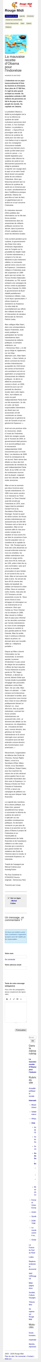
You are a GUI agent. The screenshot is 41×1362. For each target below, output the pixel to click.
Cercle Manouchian (12, 23)
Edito (22, 23)
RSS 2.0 (8, 1359)
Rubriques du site (11, 16)
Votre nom (9, 953)
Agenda (22, 16)
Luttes (31, 1257)
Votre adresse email (13, 965)
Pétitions (8, 27)
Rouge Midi (14, 10)
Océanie (34, 1240)
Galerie (28, 23)
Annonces (30, 16)
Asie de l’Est (36, 1129)
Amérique (35, 1212)
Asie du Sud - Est (36, 1158)
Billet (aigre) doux (31, 1285)
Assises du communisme (14, 20)
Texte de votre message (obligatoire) (14, 984)
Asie (33, 1123)
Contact (30, 1356)
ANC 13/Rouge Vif (32, 1276)
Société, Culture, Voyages (32, 1295)
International (34, 1100)
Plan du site (9, 1356)
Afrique (34, 1119)
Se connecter (10, 959)
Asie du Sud (36, 1139)
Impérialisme (34, 1340)
